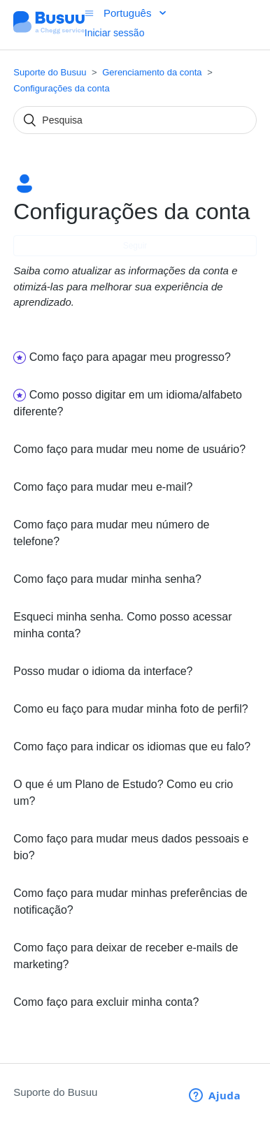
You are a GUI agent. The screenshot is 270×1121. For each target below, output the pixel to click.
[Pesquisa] (134, 120)
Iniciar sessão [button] (115, 32)
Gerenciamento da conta (151, 72)
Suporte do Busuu (49, 72)
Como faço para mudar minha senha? (107, 579)
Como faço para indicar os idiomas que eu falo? (131, 746)
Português (129, 13)
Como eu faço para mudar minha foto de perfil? (130, 709)
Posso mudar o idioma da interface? (102, 671)
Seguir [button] (135, 246)
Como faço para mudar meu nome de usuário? (129, 449)
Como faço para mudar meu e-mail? (102, 487)
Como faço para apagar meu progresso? (130, 357)
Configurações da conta (61, 88)
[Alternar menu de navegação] (89, 13)
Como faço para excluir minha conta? (106, 1002)
